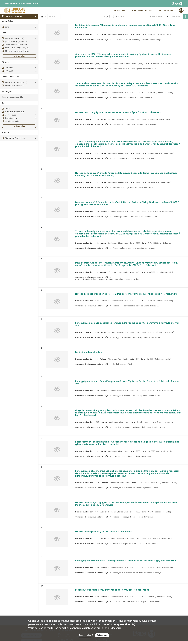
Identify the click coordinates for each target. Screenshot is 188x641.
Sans (7, 27)
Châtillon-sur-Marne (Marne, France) (20, 51)
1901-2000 (9, 71)
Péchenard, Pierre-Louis (15, 138)
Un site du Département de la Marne (21, 3)
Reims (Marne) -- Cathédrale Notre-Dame (23, 45)
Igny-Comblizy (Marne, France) (18, 41)
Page (106, 16)
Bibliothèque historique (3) (16, 82)
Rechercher (119, 10)
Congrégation (11, 118)
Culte (7, 108)
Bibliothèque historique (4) (16, 85)
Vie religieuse (10, 115)
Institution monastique (14, 112)
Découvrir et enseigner (142, 10)
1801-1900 (9, 68)
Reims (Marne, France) (14, 38)
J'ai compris (102, 635)
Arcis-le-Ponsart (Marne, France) (19, 48)
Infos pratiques (166, 10)
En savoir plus (85, 635)
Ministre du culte (12, 121)
